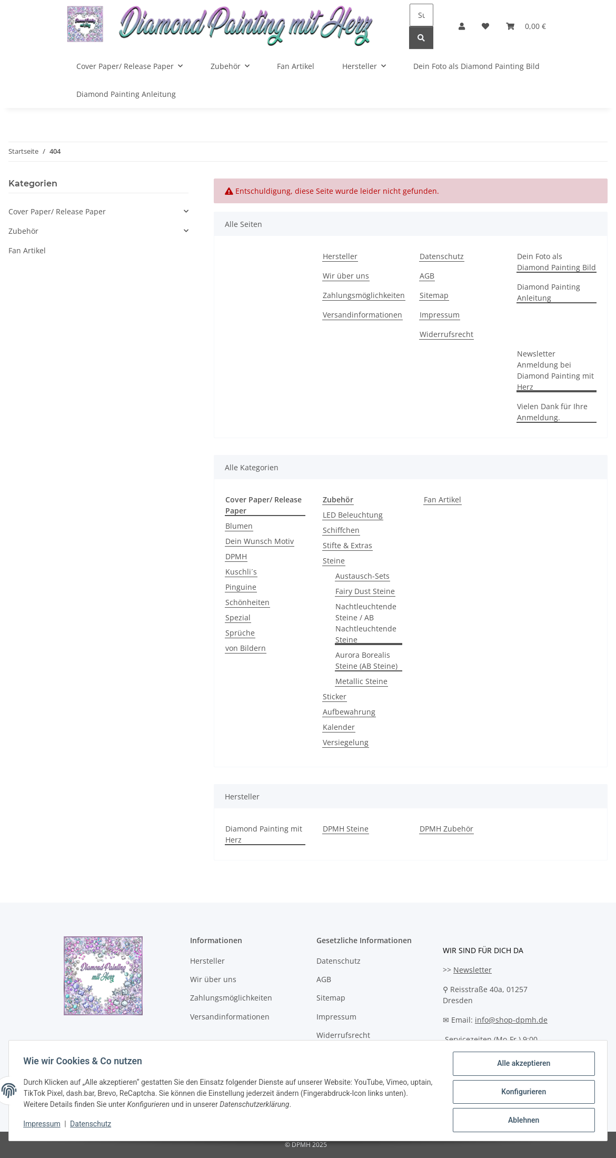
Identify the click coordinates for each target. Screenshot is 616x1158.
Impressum (44, 1125)
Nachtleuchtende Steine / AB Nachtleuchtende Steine (365, 623)
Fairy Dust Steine (365, 591)
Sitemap (434, 295)
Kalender (339, 727)
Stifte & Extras (347, 545)
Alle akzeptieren (521, 1066)
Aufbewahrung (349, 712)
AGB (427, 276)
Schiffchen (341, 530)
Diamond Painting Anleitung (126, 94)
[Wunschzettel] (485, 26)
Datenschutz (93, 1125)
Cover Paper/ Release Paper (57, 211)
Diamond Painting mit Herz (263, 834)
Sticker (334, 696)
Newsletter (472, 970)
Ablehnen (520, 1120)
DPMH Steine (346, 829)
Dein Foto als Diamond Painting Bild (476, 66)
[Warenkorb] (526, 26)
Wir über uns (346, 276)
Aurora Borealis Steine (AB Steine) (366, 660)
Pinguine (240, 587)
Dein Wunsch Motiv (259, 541)
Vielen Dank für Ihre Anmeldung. (552, 411)
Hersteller (340, 256)
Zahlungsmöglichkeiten (364, 295)
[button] (461, 26)
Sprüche (240, 633)
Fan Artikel (442, 499)
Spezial (238, 617)
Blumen (239, 526)
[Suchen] (421, 15)
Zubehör (23, 231)
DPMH (236, 556)
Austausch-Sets (362, 576)
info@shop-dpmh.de (511, 1020)
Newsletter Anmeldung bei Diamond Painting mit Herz (555, 370)
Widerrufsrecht (446, 334)
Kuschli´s (241, 572)
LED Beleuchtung (353, 515)
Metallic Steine (361, 681)
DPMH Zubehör (446, 829)
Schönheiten (247, 602)
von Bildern (245, 648)
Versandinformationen (362, 315)
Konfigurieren (521, 1093)
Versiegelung (346, 742)
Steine (334, 561)
